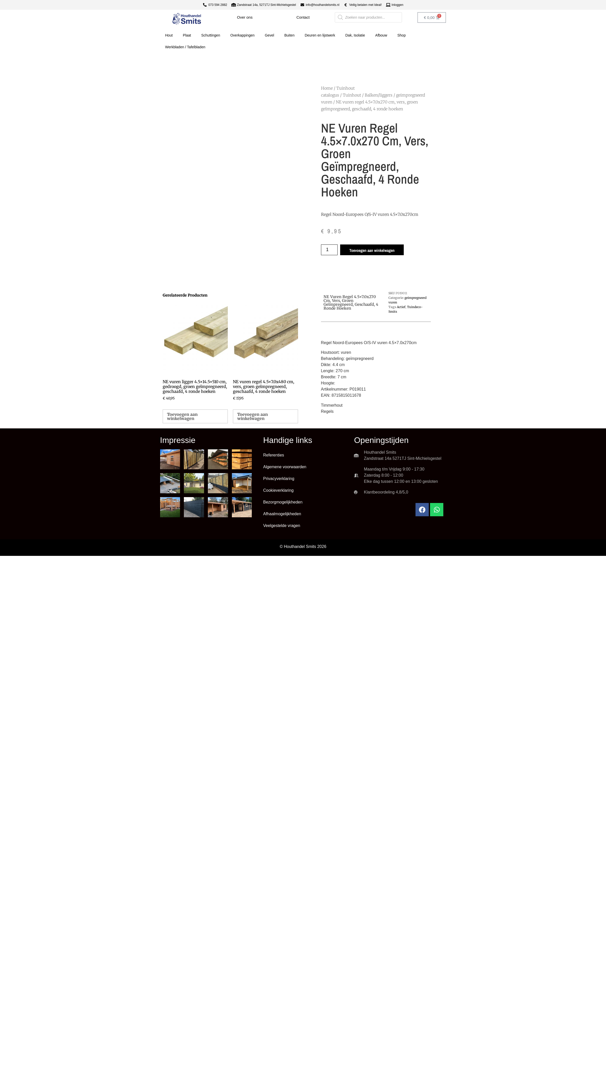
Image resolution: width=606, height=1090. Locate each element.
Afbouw (381, 35)
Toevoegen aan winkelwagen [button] (182, 416)
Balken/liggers (379, 95)
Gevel (269, 35)
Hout (169, 35)
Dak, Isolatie (355, 35)
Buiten (289, 35)
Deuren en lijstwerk (320, 35)
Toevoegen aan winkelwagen (372, 250)
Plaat (187, 35)
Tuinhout (352, 95)
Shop (401, 35)
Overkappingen (242, 35)
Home (327, 88)
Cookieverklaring (278, 490)
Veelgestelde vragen (281, 525)
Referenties (273, 455)
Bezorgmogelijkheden (282, 502)
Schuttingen (210, 35)
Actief (401, 307)
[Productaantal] (329, 249)
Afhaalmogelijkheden (282, 514)
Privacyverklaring (278, 478)
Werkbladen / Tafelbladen (185, 47)
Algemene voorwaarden (284, 467)
